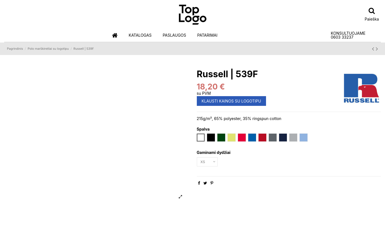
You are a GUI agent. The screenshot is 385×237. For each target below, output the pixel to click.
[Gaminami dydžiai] (208, 162)
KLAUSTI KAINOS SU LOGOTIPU (231, 101)
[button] (140, 35)
